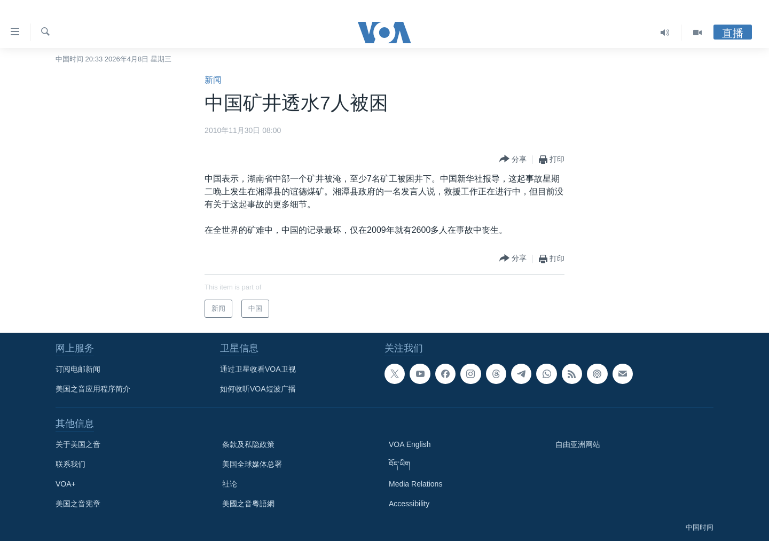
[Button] (513, 159)
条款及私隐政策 (248, 444)
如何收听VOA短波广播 (258, 389)
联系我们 (70, 464)
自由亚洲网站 (577, 444)
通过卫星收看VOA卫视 (258, 369)
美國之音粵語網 (248, 503)
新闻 (213, 79)
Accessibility (409, 503)
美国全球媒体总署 (252, 464)
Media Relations (415, 484)
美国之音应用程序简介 (93, 389)
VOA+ (66, 484)
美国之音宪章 (78, 503)
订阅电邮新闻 (78, 369)
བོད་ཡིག (399, 464)
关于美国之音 (78, 444)
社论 (229, 484)
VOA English (410, 444)
